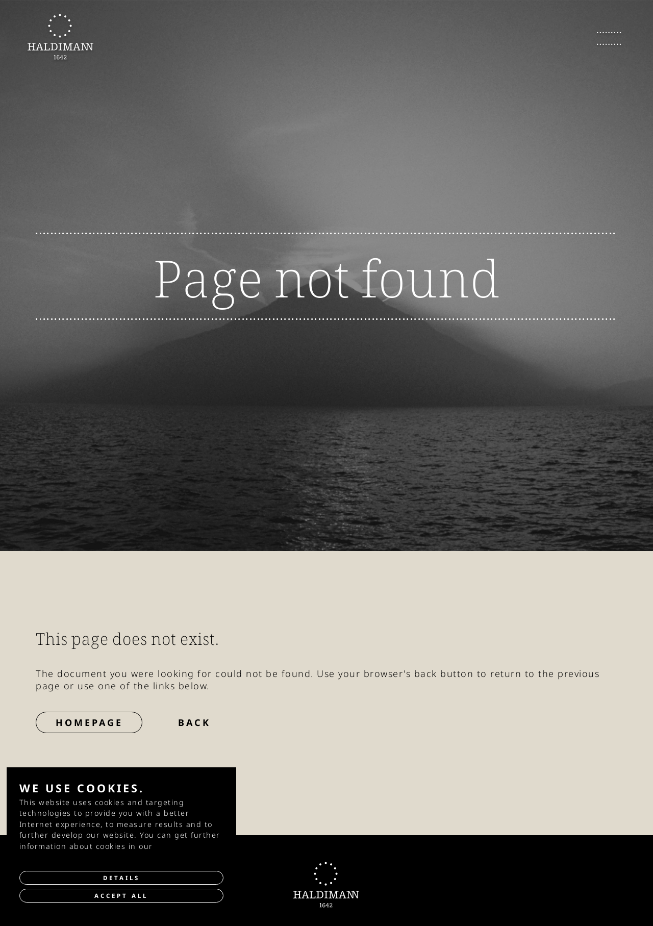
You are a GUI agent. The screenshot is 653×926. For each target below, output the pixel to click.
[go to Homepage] (61, 37)
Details (121, 878)
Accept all (121, 895)
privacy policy (183, 846)
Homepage (89, 722)
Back (194, 722)
